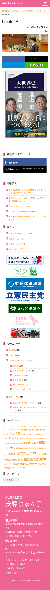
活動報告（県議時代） (18, 360)
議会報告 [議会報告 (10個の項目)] (27, 463)
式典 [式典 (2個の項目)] (26, 438)
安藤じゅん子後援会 (17, 249)
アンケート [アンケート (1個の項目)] (19, 426)
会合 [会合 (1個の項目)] (30, 430)
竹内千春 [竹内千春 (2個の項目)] (40, 454)
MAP (36, 560)
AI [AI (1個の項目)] (4, 426)
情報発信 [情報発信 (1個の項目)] (42, 438)
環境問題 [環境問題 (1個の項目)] (41, 448)
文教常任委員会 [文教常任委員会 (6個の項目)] (30, 443)
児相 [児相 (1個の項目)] (6, 434)
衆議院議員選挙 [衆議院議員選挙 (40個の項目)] (35, 459)
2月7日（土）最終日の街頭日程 (22, 211)
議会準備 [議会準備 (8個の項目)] (36, 463)
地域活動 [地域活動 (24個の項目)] (14, 433)
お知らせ (12, 355)
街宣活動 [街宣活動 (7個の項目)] (17, 463)
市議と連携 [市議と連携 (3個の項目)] (19, 438)
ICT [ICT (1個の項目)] (6, 426)
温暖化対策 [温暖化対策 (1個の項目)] (27, 448)
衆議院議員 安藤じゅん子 (12, 3)
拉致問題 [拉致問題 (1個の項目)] (13, 443)
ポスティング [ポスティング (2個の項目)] (10, 430)
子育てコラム (14, 397)
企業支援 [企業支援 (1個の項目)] (25, 430)
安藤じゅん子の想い (17, 239)
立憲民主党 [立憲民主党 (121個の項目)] (27, 453)
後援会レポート (19, 375)
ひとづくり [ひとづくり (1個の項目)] (11, 426)
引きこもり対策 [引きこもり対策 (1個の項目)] (33, 438)
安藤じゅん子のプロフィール (21, 233)
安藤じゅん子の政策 (17, 244)
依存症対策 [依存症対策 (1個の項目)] (35, 430)
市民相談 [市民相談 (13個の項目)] (8, 438)
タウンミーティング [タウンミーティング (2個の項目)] (31, 426)
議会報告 (16, 366)
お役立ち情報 (18, 380)
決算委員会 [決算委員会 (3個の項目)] (18, 448)
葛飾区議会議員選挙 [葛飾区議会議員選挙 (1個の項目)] (16, 460)
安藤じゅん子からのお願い (20, 206)
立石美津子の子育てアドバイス (25, 403)
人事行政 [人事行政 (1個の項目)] (19, 430)
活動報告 (12, 350)
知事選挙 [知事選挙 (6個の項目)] (12, 454)
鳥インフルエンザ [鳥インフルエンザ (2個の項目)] (18, 468)
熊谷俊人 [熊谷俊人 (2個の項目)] (34, 448)
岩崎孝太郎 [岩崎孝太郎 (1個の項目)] (40, 434)
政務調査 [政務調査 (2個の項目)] (19, 443)
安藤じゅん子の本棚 (21, 385)
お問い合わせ (12, 573)
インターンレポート (20, 389)
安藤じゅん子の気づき (21, 371)
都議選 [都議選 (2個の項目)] (8, 468)
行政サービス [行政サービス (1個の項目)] (7, 464)
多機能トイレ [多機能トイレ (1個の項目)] (31, 434)
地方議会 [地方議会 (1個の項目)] (24, 434)
